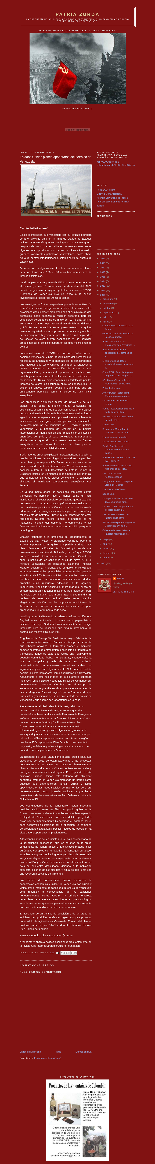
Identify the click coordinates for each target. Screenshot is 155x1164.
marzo (106, 548)
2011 (103, 295)
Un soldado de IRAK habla (115, 441)
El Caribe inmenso (111, 388)
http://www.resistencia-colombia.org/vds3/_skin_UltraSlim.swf (116, 165)
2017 (103, 267)
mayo (106, 539)
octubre (107, 308)
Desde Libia (108, 424)
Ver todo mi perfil (124, 592)
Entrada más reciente (31, 1051)
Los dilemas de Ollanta (113, 489)
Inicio (58, 1051)
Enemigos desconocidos (114, 437)
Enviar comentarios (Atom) (47, 1058)
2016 (103, 272)
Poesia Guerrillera (106, 189)
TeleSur (100, 205)
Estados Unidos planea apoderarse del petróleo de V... (117, 353)
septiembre (109, 312)
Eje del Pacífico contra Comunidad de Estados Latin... (115, 449)
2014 (103, 281)
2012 (103, 290)
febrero (107, 553)
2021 (103, 258)
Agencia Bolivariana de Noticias (113, 201)
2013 (103, 286)
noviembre (108, 303)
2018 (103, 263)
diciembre (108, 299)
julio (105, 317)
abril (105, 544)
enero (106, 557)
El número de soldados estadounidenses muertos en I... (118, 364)
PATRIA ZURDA (78, 14)
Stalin (120, 578)
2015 (103, 276)
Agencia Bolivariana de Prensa (112, 198)
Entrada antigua (83, 1051)
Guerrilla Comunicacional (109, 193)
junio (105, 321)
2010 (103, 563)
